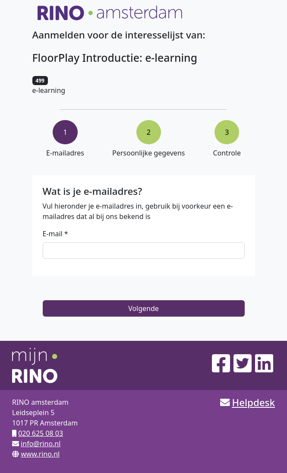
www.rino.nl (40, 454)
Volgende (143, 308)
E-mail (53, 233)
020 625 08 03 (40, 433)
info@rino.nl (40, 443)
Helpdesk (253, 402)
